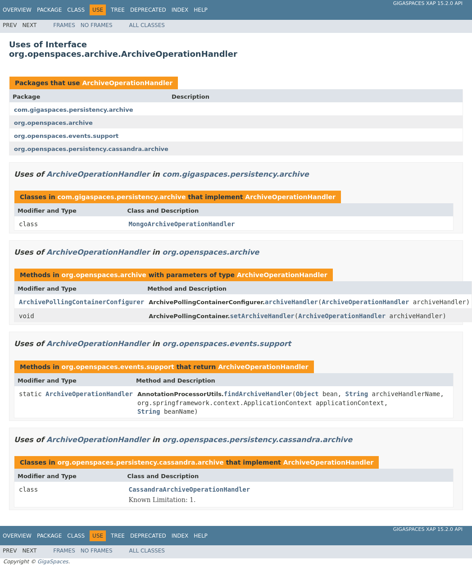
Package (49, 10)
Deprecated (148, 10)
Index (180, 10)
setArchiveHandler (262, 316)
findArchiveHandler (258, 393)
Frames (64, 25)
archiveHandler (291, 302)
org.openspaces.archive (53, 122)
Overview (17, 10)
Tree (118, 10)
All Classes (147, 25)
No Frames (97, 25)
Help (201, 10)
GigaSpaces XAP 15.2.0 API (428, 3)
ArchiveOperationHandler (127, 83)
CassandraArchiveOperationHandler (189, 489)
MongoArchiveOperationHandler (182, 224)
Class (76, 10)
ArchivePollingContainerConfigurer (81, 302)
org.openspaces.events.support (66, 135)
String (356, 393)
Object (307, 393)
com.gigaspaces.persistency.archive (73, 109)
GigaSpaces (52, 561)
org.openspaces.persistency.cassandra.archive (91, 149)
